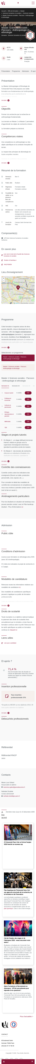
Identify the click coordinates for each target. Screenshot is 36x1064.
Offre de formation (13, 11)
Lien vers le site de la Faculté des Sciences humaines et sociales (15, 255)
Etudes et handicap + (9, 260)
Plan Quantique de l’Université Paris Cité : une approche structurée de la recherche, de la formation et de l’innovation (18, 892)
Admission (25, 71)
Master (22, 11)
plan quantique (8, 908)
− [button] (3, 281)
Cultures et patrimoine (8, 406)
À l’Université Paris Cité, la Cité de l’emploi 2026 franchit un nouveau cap (17, 843)
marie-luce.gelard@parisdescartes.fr (14, 787)
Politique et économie (8, 399)
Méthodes (7, 421)
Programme (16, 71)
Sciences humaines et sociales (12, 13)
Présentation (5, 71)
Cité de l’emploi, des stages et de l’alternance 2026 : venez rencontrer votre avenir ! (17, 940)
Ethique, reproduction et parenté (9, 414)
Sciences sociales (28, 13)
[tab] (18, 359)
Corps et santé (9, 393)
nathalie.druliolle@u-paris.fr (11, 796)
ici (22, 507)
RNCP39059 (6, 264)
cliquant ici (14, 630)
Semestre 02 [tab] (15, 386)
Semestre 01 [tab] (5, 386)
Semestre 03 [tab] (26, 386)
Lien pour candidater (8, 643)
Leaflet (17, 303)
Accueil (3, 11)
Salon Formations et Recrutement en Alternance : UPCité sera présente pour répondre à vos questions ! (16, 988)
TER (6, 427)
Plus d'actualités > (26, 1016)
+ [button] (3, 278)
